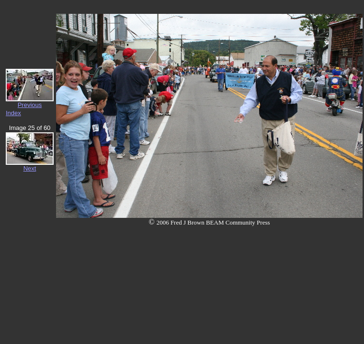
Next (29, 168)
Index (13, 113)
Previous (30, 104)
